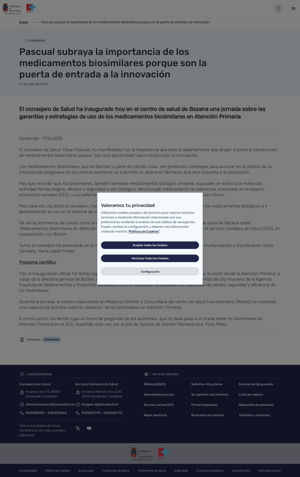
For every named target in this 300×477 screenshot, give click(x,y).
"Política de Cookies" (144, 231)
